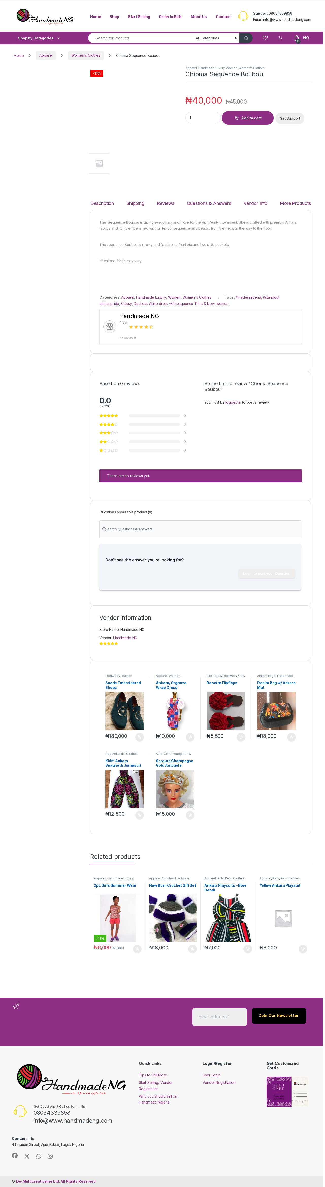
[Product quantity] (203, 117)
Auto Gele (163, 754)
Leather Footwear (118, 677)
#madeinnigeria (248, 297)
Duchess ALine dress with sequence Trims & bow (174, 303)
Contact (223, 16)
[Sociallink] (15, 1155)
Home (95, 16)
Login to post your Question (266, 573)
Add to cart (251, 118)
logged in (233, 402)
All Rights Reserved (56, 1181)
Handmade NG (125, 638)
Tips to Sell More (153, 1075)
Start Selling (139, 16)
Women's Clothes (85, 55)
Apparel (45, 55)
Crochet (168, 878)
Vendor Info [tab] (255, 203)
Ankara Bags (266, 676)
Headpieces (181, 754)
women (222, 303)
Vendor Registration (219, 1082)
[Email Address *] (219, 1017)
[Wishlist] (265, 37)
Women (231, 68)
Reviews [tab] (165, 203)
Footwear (112, 676)
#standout (271, 297)
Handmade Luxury (211, 68)
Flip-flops (214, 676)
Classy (126, 303)
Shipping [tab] (135, 203)
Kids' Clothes (128, 754)
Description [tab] (102, 203)
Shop (114, 16)
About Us (198, 16)
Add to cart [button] (139, 737)
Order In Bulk (170, 16)
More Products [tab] (295, 203)
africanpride (109, 303)
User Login (211, 1075)
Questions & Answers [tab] (209, 203)
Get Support (290, 118)
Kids (241, 676)
